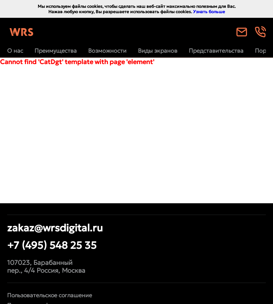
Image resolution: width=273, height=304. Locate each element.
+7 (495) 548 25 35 (52, 245)
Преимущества (55, 50)
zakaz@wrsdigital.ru (55, 227)
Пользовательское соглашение (49, 295)
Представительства (216, 50)
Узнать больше (209, 11)
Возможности (107, 50)
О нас (15, 50)
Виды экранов (157, 50)
